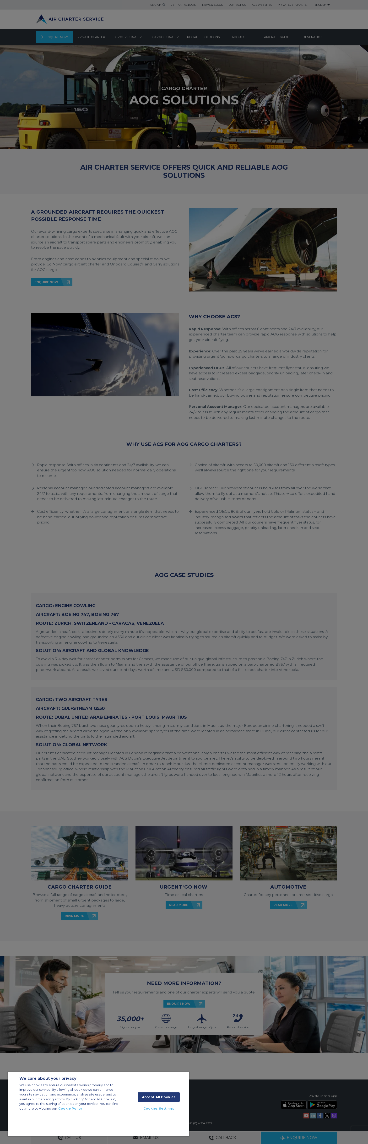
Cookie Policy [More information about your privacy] (70, 1108)
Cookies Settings (158, 1108)
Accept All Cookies (158, 1097)
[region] (98, 1104)
